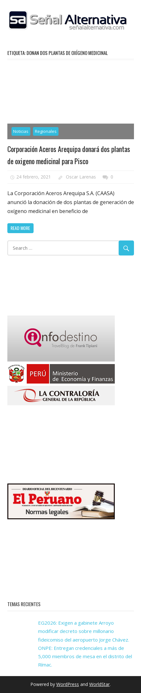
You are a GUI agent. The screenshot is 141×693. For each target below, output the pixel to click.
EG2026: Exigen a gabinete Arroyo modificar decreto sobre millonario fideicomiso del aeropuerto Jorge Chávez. (83, 631)
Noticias (20, 131)
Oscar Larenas (81, 177)
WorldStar (99, 684)
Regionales (46, 131)
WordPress (67, 684)
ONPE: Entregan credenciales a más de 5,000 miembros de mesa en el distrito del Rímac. (85, 656)
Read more (20, 228)
